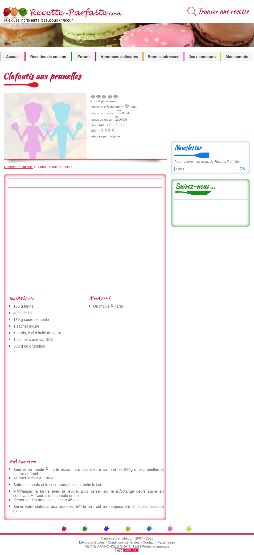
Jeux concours (202, 57)
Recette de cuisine (18, 167)
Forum (84, 57)
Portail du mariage (156, 546)
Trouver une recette (223, 11)
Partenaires (166, 542)
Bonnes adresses (163, 57)
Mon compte (237, 57)
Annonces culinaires (119, 57)
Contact (148, 542)
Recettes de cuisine (48, 57)
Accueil (12, 57)
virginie (115, 136)
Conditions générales (124, 542)
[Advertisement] (50, 241)
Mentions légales (92, 542)
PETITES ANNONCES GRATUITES (112, 546)
